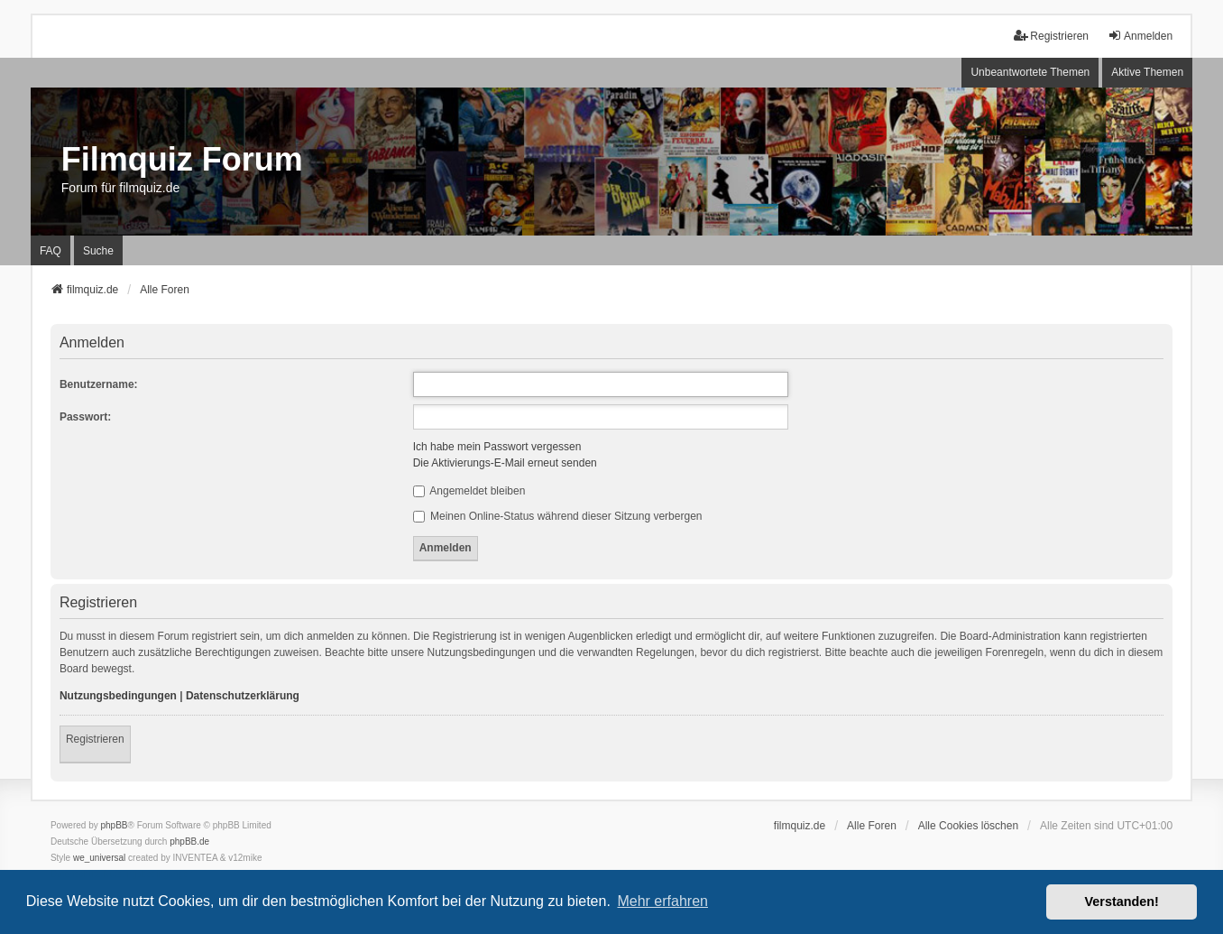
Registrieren (95, 739)
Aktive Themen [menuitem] (1147, 72)
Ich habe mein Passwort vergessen (497, 446)
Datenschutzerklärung (242, 695)
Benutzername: (99, 384)
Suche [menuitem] (98, 251)
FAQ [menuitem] (50, 251)
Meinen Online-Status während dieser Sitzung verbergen (558, 516)
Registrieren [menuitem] (1051, 35)
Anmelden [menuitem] (1140, 35)
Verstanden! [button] (1122, 901)
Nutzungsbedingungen (118, 695)
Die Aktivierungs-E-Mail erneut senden (505, 463)
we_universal (99, 858)
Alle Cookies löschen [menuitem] (968, 825)
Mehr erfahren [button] (662, 901)
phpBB (114, 825)
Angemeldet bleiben (469, 491)
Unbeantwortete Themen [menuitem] (1030, 72)
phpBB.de (189, 841)
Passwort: (85, 417)
